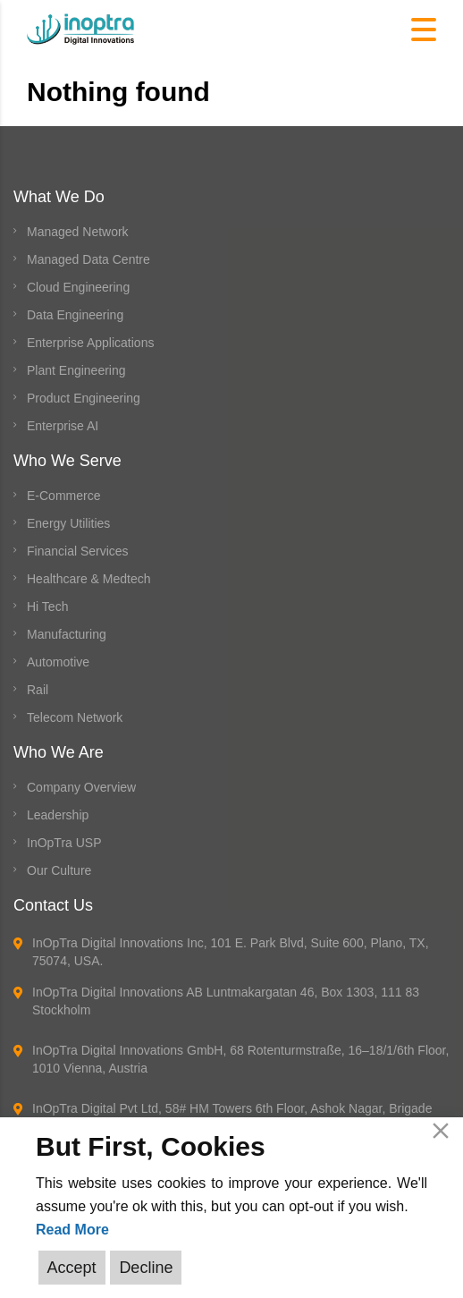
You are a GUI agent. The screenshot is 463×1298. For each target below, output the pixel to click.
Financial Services (78, 551)
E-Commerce (63, 495)
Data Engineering (75, 315)
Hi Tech (47, 606)
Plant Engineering (76, 370)
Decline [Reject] (146, 1268)
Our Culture (59, 870)
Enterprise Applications (90, 342)
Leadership (57, 815)
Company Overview (81, 787)
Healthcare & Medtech (89, 579)
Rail (37, 690)
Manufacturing (66, 634)
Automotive (58, 662)
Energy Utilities (68, 523)
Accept (72, 1268)
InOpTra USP (64, 843)
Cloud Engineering (78, 287)
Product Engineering (83, 398)
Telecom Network (74, 717)
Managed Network (78, 232)
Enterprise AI (62, 426)
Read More (72, 1229)
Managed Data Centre (88, 259)
